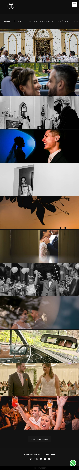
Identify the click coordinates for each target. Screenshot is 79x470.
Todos (7, 21)
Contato (50, 455)
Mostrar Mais (40, 439)
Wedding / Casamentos (35, 21)
